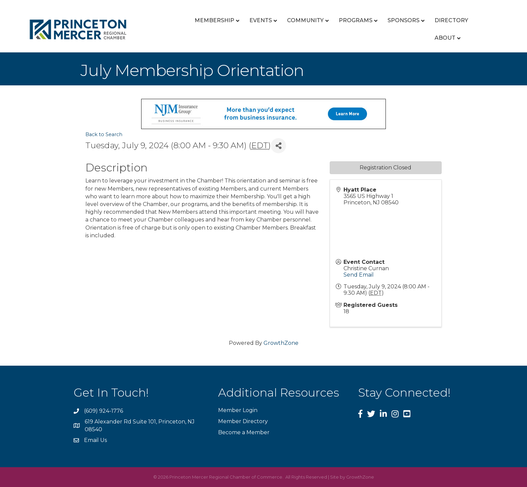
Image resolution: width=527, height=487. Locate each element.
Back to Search (103, 134)
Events (260, 20)
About (445, 38)
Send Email (358, 275)
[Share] (278, 145)
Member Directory (243, 421)
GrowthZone (281, 343)
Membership (214, 20)
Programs (355, 20)
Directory (451, 20)
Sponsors (403, 20)
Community (305, 20)
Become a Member (244, 432)
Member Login (237, 410)
